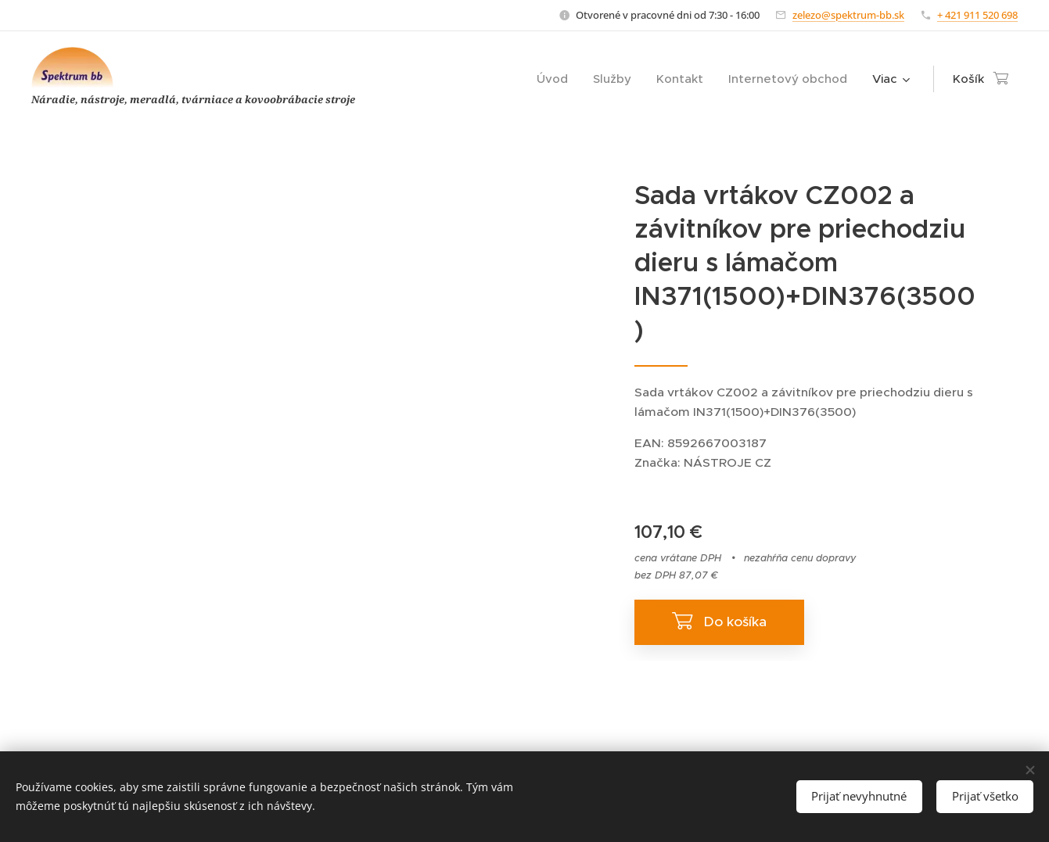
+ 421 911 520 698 (977, 15)
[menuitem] (556, 79)
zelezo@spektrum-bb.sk (848, 15)
